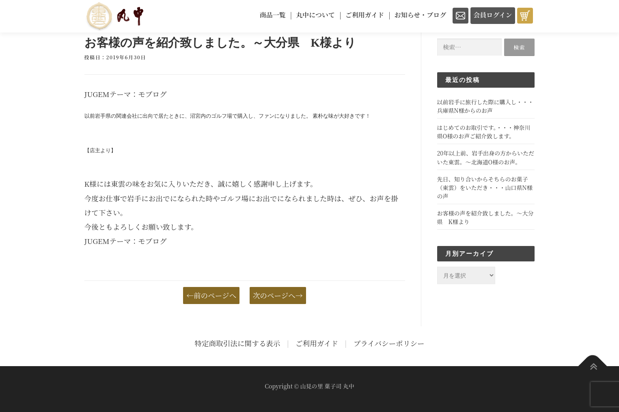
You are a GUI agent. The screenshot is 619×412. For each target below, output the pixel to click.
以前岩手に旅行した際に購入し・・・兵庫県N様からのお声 (485, 106)
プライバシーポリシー (389, 343)
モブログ (152, 94)
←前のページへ (211, 295)
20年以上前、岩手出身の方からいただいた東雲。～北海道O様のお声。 (486, 157)
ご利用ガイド (316, 343)
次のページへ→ (278, 295)
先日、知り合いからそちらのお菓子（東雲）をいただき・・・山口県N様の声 (485, 187)
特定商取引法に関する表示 (237, 343)
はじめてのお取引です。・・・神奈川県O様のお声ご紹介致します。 (484, 131)
